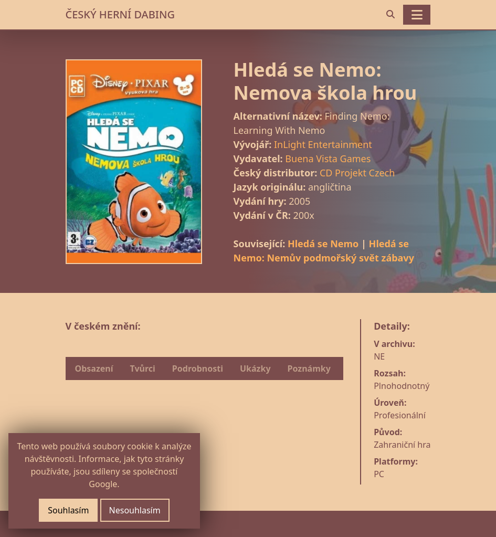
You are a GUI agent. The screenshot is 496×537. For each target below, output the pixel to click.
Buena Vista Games (328, 158)
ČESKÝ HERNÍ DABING (120, 14)
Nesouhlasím (135, 510)
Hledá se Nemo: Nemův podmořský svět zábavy (324, 250)
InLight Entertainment (323, 144)
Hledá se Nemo (323, 243)
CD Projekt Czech (357, 172)
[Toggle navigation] (416, 15)
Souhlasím (68, 510)
